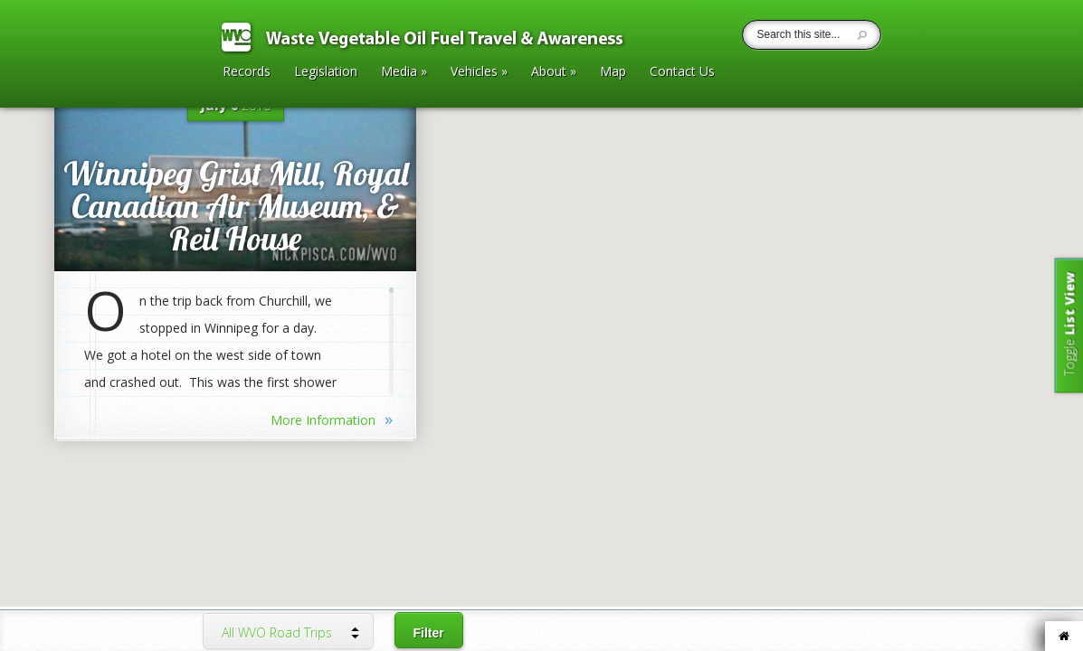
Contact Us (682, 72)
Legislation (325, 72)
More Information (332, 418)
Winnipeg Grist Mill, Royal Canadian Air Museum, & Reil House (235, 206)
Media (404, 72)
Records (247, 72)
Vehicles (479, 72)
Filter (428, 633)
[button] (542, 270)
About (553, 72)
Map (613, 72)
